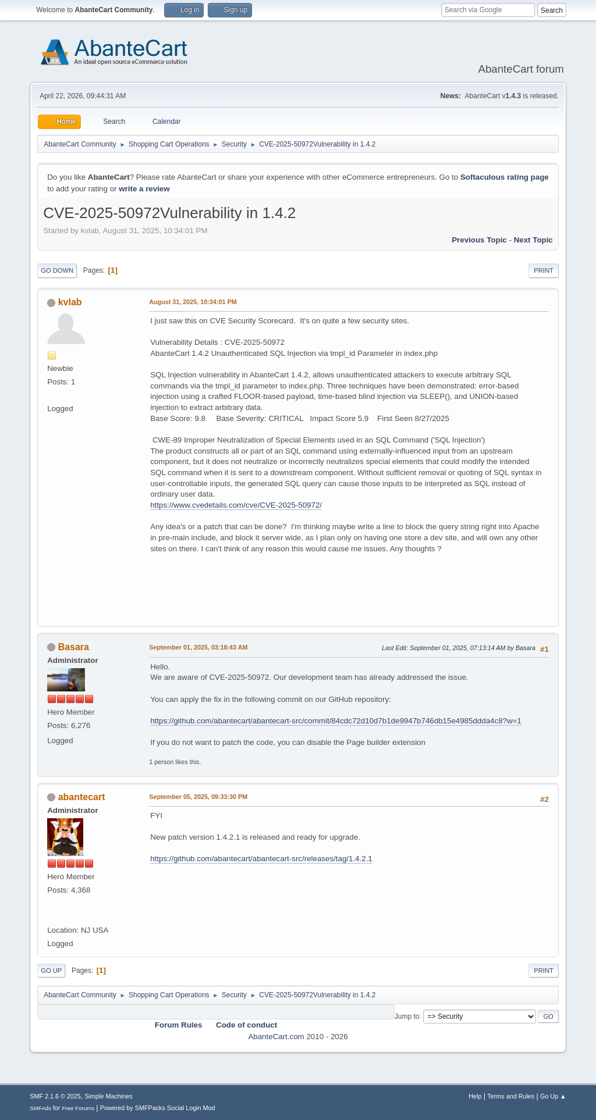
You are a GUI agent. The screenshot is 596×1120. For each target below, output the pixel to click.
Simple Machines (109, 1096)
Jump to (407, 1016)
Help (475, 1096)
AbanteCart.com (276, 1036)
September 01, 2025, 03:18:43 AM (198, 647)
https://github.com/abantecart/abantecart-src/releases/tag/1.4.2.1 (261, 858)
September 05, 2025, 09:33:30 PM (198, 796)
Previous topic (479, 240)
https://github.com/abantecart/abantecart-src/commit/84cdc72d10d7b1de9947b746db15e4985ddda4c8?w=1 (336, 720)
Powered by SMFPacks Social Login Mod (157, 1107)
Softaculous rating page (504, 177)
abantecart (81, 797)
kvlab (70, 302)
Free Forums (78, 1108)
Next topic (533, 240)
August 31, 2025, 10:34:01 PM (192, 301)
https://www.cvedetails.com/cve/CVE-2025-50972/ (236, 505)
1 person (161, 761)
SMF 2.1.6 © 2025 (55, 1096)
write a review (144, 188)
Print (544, 270)
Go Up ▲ (553, 1096)
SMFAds (40, 1108)
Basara (73, 647)
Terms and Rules (510, 1096)
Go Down (57, 270)
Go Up (51, 970)
